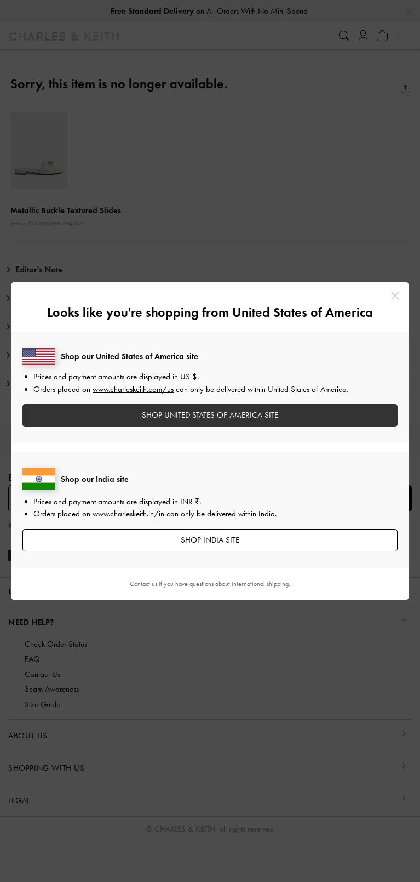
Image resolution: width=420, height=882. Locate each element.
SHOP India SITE (210, 540)
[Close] (395, 296)
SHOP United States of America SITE (210, 415)
